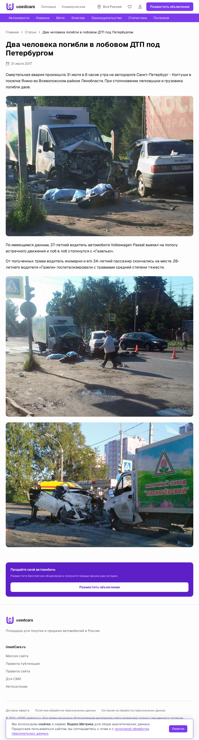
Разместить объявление (169, 7)
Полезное (161, 18)
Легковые (48, 7)
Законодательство (107, 18)
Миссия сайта (17, 656)
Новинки (43, 18)
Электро (78, 18)
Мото (60, 18)
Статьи (30, 32)
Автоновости (19, 18)
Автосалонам (16, 686)
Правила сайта (18, 671)
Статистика (137, 18)
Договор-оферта (17, 710)
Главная (12, 32)
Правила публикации (23, 663)
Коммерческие (73, 7)
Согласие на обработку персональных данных (134, 710)
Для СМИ (13, 679)
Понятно (178, 729)
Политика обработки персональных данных (65, 710)
